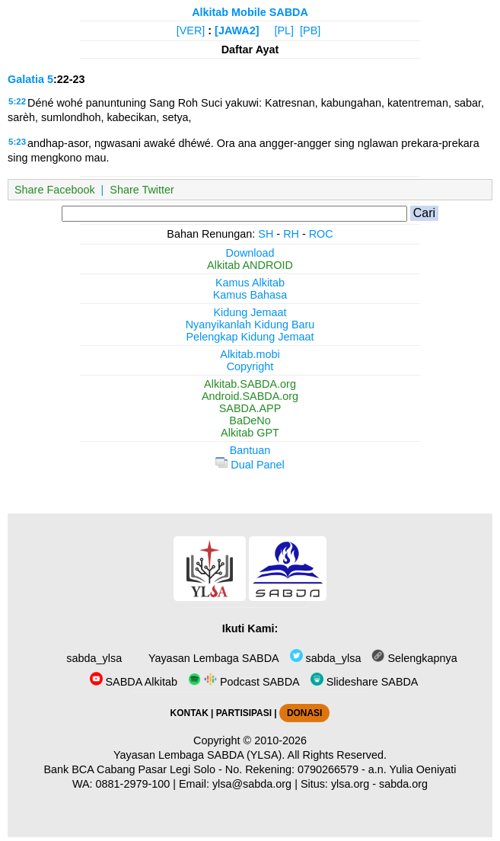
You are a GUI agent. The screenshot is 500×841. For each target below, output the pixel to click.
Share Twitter (142, 190)
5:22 (17, 101)
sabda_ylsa (92, 658)
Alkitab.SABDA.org (250, 384)
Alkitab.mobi (249, 354)
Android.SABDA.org (250, 396)
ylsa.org (350, 784)
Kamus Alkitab (250, 283)
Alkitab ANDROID (250, 265)
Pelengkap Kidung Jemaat (250, 337)
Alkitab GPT (250, 433)
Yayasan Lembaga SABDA (212, 658)
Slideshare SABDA (365, 682)
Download (250, 253)
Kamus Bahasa (250, 295)
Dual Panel (249, 465)
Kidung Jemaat (250, 312)
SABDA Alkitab (133, 682)
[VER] (191, 30)
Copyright (250, 366)
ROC (321, 234)
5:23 (17, 141)
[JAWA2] (237, 30)
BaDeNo (249, 420)
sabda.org (403, 784)
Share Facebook (54, 190)
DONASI (304, 713)
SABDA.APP (250, 408)
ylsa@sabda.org (251, 784)
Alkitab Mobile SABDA (250, 12)
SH (265, 234)
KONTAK (189, 713)
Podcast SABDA (244, 682)
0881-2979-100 (133, 784)
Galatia (26, 79)
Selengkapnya (414, 658)
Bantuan (250, 450)
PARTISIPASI (244, 713)
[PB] (310, 30)
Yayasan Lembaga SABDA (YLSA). (199, 755)
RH (291, 234)
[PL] (284, 30)
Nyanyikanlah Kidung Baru (250, 324)
